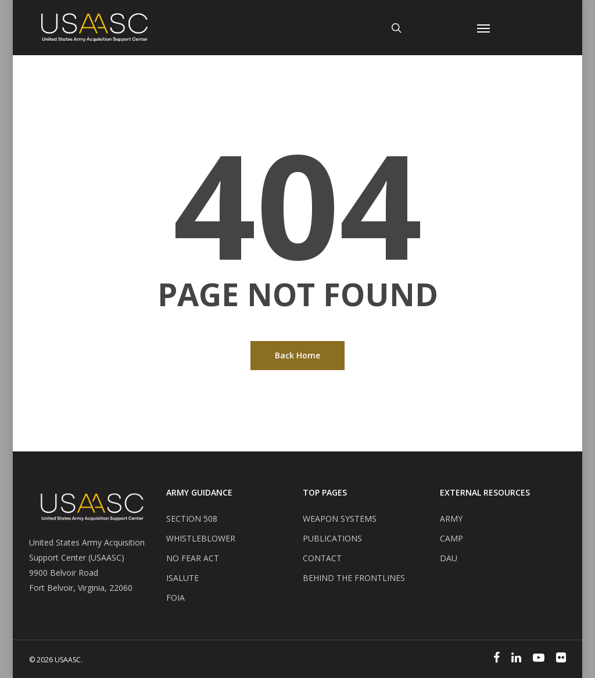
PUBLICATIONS (332, 538)
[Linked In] (516, 659)
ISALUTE (182, 577)
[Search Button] (400, 27)
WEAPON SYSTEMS (340, 518)
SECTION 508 (191, 518)
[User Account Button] (444, 27)
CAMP (451, 538)
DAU (448, 558)
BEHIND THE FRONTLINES (354, 577)
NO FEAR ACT (192, 558)
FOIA (175, 597)
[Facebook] (496, 659)
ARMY (451, 518)
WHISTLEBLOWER (200, 538)
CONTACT (322, 558)
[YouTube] (538, 659)
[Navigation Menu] (483, 27)
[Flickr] (561, 659)
